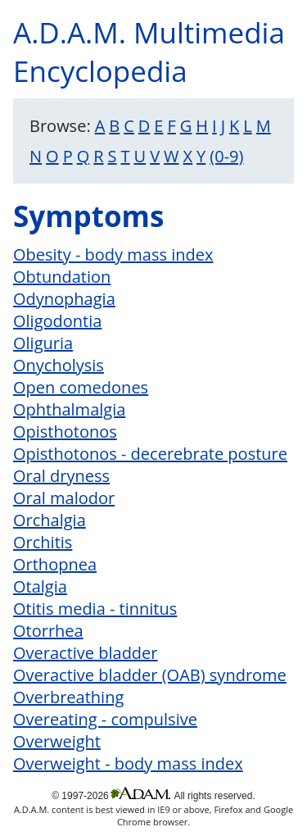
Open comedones (80, 387)
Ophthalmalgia (69, 409)
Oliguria (43, 343)
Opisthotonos (65, 431)
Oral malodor (64, 498)
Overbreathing (68, 697)
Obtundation (62, 277)
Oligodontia (57, 321)
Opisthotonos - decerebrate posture (150, 454)
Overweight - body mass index (128, 763)
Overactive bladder (85, 653)
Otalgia (40, 586)
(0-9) (226, 156)
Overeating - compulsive (105, 719)
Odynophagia (64, 299)
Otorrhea (48, 631)
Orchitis (42, 542)
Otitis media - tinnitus (95, 608)
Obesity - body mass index (113, 254)
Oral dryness (61, 476)
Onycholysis (58, 365)
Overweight (57, 741)
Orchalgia (49, 520)
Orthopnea (55, 564)
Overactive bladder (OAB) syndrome (150, 675)
